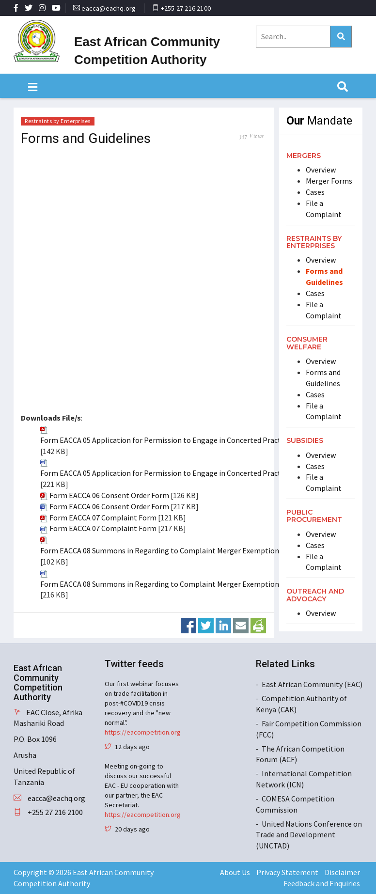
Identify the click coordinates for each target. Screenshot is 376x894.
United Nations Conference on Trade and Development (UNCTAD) (309, 835)
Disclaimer (342, 872)
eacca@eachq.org (108, 8)
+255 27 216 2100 (186, 8)
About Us (235, 872)
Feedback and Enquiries (321, 883)
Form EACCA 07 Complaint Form (103, 517)
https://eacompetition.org (143, 732)
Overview (321, 169)
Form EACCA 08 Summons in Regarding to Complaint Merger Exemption (159, 550)
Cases (315, 192)
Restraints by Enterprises (58, 121)
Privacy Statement (287, 872)
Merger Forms (329, 181)
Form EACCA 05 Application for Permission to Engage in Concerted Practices (167, 440)
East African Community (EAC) (312, 684)
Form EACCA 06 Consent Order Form (109, 495)
